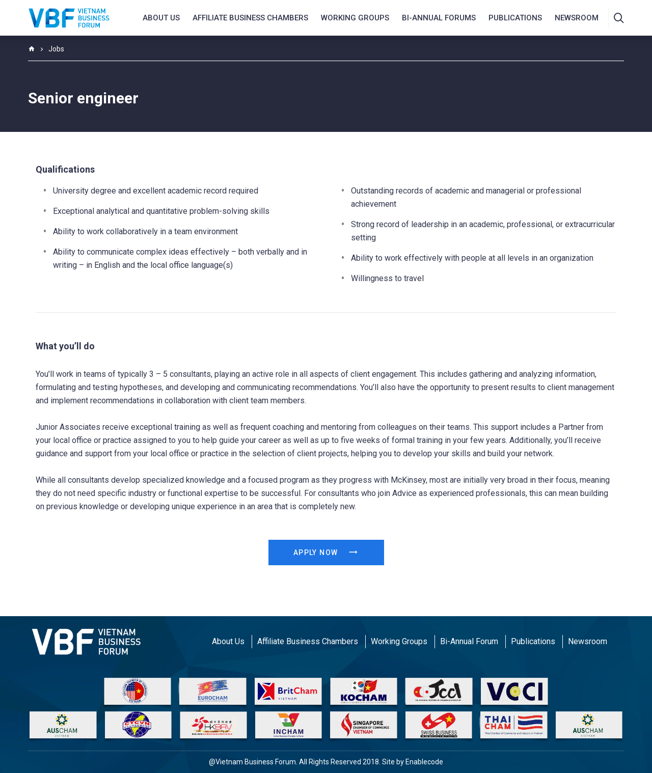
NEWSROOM (577, 17)
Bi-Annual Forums (439, 17)
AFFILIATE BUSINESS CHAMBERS (250, 17)
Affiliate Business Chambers (307, 641)
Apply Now (326, 552)
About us (161, 17)
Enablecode (424, 762)
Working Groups (355, 17)
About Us (228, 641)
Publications (515, 17)
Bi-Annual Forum (469, 641)
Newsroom (587, 641)
